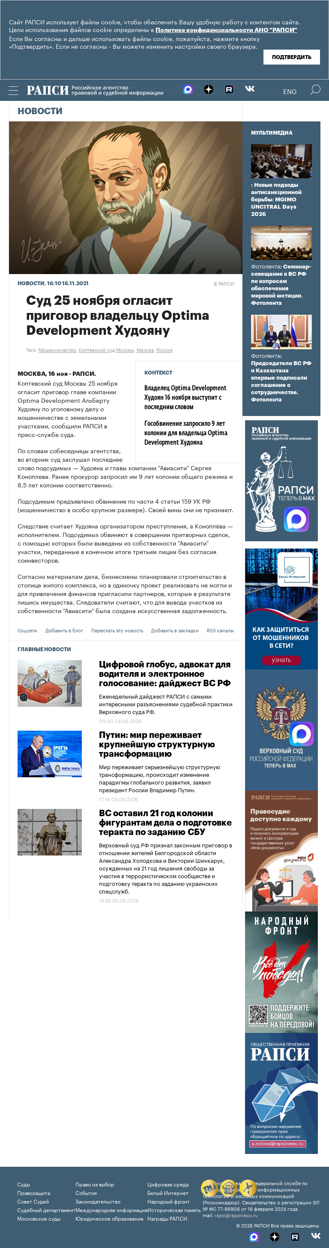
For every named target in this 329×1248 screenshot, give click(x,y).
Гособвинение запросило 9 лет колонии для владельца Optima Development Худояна (185, 433)
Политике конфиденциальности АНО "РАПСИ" (226, 30)
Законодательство (97, 1201)
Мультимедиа (272, 133)
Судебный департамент (46, 1209)
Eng (290, 90)
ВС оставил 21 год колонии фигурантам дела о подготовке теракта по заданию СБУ (165, 823)
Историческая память (174, 1209)
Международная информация (111, 1209)
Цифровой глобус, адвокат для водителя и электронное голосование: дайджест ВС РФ (165, 674)
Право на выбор (94, 1184)
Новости (40, 111)
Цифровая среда (167, 1184)
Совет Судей (33, 1201)
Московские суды (38, 1218)
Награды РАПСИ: (168, 1218)
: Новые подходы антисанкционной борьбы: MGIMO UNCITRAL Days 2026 (276, 199)
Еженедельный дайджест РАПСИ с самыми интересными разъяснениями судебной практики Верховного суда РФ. (166, 703)
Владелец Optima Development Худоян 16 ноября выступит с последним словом (185, 398)
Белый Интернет (167, 1192)
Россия (164, 349)
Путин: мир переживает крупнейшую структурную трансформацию (157, 744)
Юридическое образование (109, 1218)
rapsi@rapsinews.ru (236, 1214)
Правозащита (33, 1192)
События (86, 1192)
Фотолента (265, 266)
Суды (23, 1184)
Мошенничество (57, 349)
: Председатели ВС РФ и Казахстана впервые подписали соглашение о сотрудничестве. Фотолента (281, 377)
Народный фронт (168, 1201)
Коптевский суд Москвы (106, 349)
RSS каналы (220, 630)
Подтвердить (291, 57)
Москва (145, 349)
